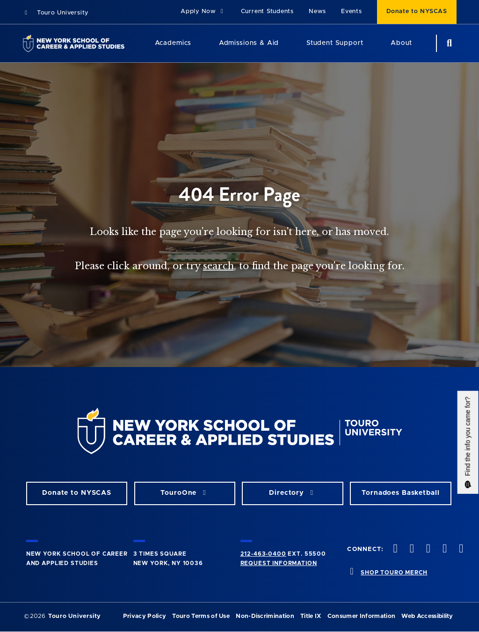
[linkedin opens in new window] (460, 549)
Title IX (310, 616)
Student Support (334, 43)
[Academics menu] (197, 43)
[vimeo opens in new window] (444, 549)
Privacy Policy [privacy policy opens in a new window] (144, 616)
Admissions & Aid (249, 43)
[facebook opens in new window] (394, 549)
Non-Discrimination (265, 616)
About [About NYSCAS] (401, 43)
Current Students (267, 11)
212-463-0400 (263, 554)
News (317, 11)
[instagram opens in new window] (427, 549)
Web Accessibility (427, 616)
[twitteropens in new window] (411, 549)
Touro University (55, 13)
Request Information (278, 563)
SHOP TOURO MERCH (394, 572)
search (218, 266)
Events (351, 11)
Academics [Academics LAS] (173, 43)
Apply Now (203, 11)
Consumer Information (361, 616)
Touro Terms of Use (201, 616)
